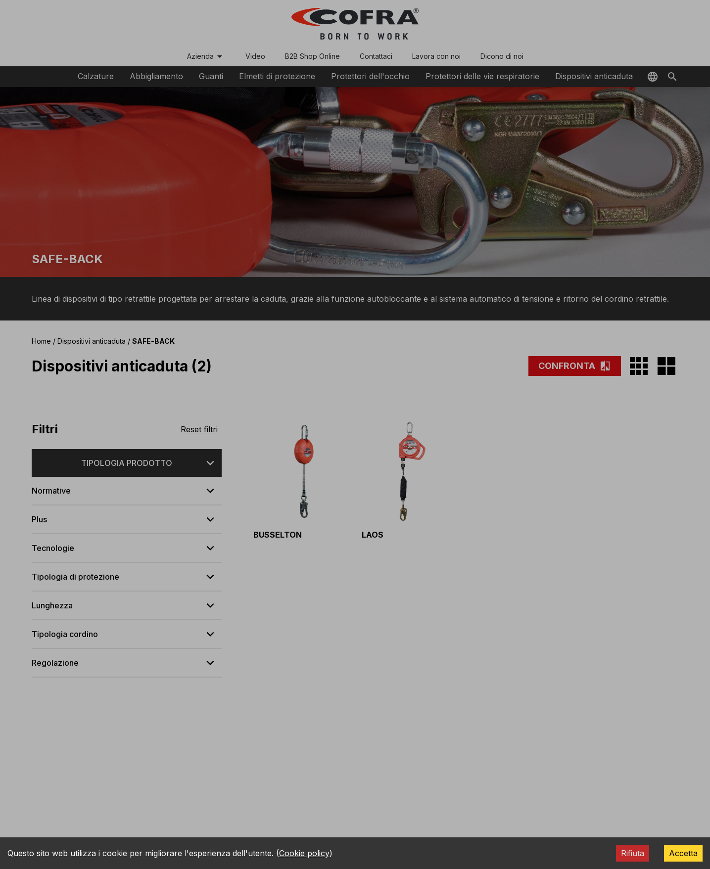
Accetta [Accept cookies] (683, 853)
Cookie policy (304, 853)
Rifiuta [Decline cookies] (632, 853)
